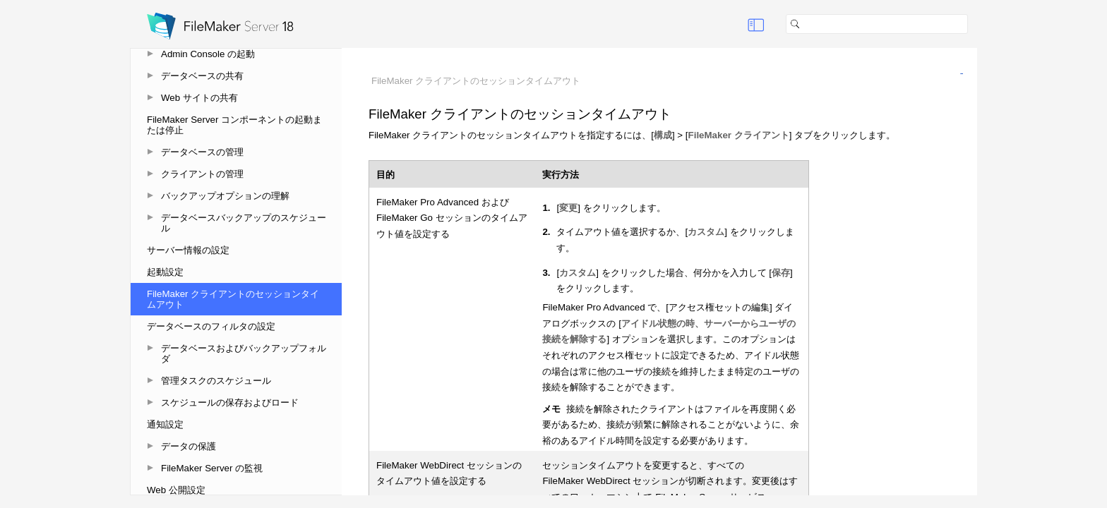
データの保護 (188, 446)
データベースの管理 (202, 152)
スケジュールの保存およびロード (230, 402)
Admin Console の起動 (208, 54)
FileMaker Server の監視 (212, 468)
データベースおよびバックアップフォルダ (243, 353)
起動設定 (165, 272)
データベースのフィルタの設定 (211, 326)
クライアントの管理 (202, 174)
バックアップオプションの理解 (225, 195)
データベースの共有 (202, 76)
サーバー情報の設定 (188, 250)
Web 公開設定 (176, 490)
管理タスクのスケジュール (216, 380)
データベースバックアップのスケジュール (243, 223)
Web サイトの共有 (199, 97)
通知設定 (165, 424)
